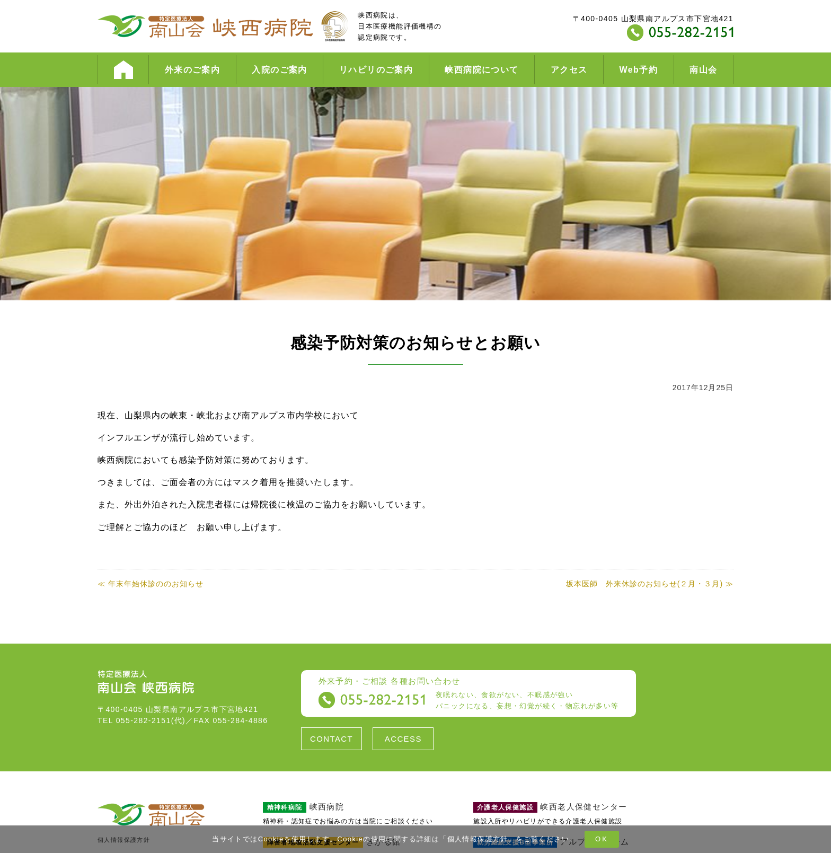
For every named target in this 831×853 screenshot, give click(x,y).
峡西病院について (481, 69)
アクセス (569, 69)
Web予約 (639, 69)
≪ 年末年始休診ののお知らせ (151, 583)
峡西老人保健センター (550, 806)
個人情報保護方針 (477, 839)
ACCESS (403, 738)
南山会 (703, 69)
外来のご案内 (192, 69)
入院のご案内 (279, 69)
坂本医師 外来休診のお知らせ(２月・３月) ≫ (649, 583)
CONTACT (331, 738)
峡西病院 (303, 806)
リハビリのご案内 (376, 69)
